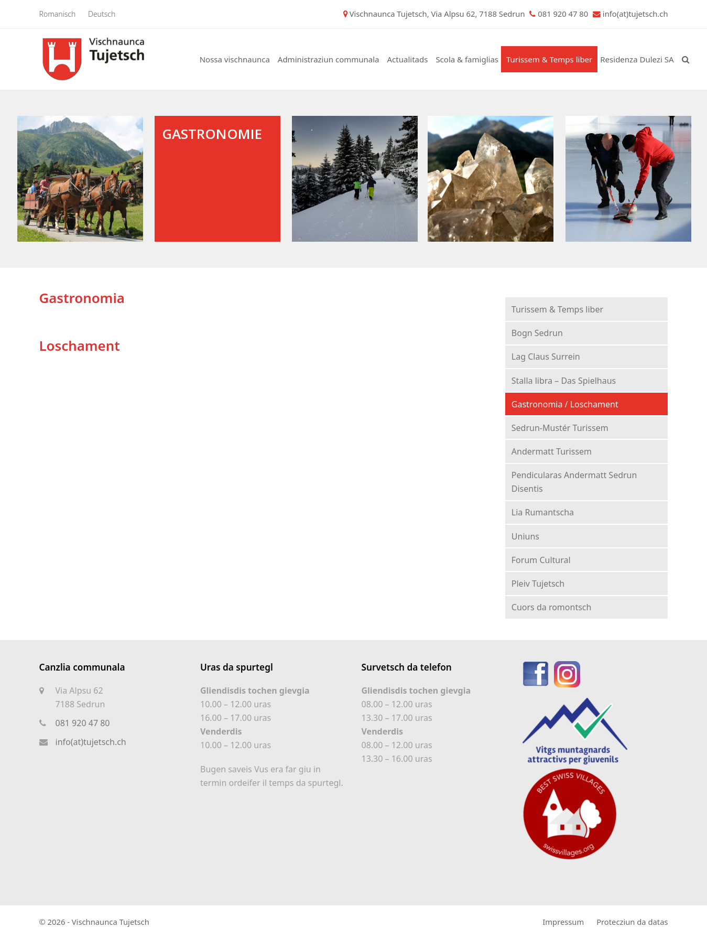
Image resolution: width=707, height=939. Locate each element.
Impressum (563, 921)
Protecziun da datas (632, 921)
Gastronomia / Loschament (565, 404)
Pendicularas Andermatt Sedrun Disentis (574, 481)
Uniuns (525, 536)
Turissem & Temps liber (557, 309)
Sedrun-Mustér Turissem (560, 428)
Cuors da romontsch (552, 607)
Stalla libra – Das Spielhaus (564, 380)
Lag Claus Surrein (546, 356)
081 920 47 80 (83, 723)
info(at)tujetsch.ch (635, 13)
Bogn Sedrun (537, 333)
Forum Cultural (541, 560)
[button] (685, 59)
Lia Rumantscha (543, 512)
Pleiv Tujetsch (538, 583)
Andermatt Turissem (552, 451)
